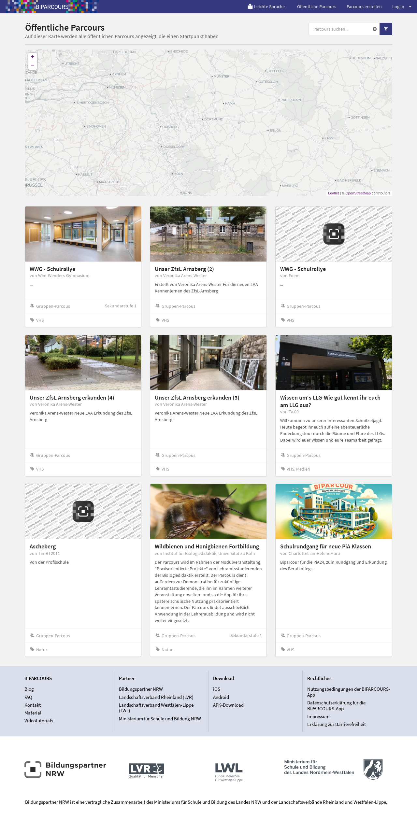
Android (221, 697)
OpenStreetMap (358, 193)
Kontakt (32, 705)
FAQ (28, 697)
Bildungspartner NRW (141, 689)
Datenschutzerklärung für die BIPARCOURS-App (336, 706)
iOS (216, 689)
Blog (29, 689)
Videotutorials (38, 720)
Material (32, 713)
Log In (401, 6)
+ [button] (33, 57)
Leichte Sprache (266, 6)
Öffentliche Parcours (316, 6)
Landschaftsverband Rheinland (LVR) (156, 697)
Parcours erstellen (364, 6)
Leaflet (333, 193)
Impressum (318, 716)
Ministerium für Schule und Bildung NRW (160, 718)
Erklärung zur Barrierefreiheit (336, 724)
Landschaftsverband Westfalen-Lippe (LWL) (156, 708)
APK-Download (228, 705)
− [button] (33, 65)
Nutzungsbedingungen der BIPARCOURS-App (348, 692)
